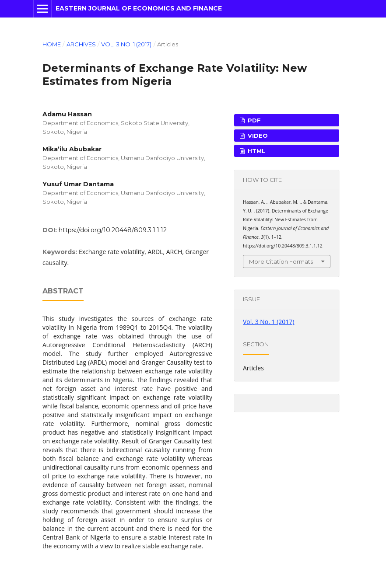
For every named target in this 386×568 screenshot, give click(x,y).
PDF (253, 120)
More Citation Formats (281, 261)
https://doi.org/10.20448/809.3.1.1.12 (113, 230)
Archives (81, 44)
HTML (255, 150)
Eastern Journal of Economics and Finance (139, 8)
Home (51, 44)
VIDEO (257, 135)
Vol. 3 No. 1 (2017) (126, 44)
